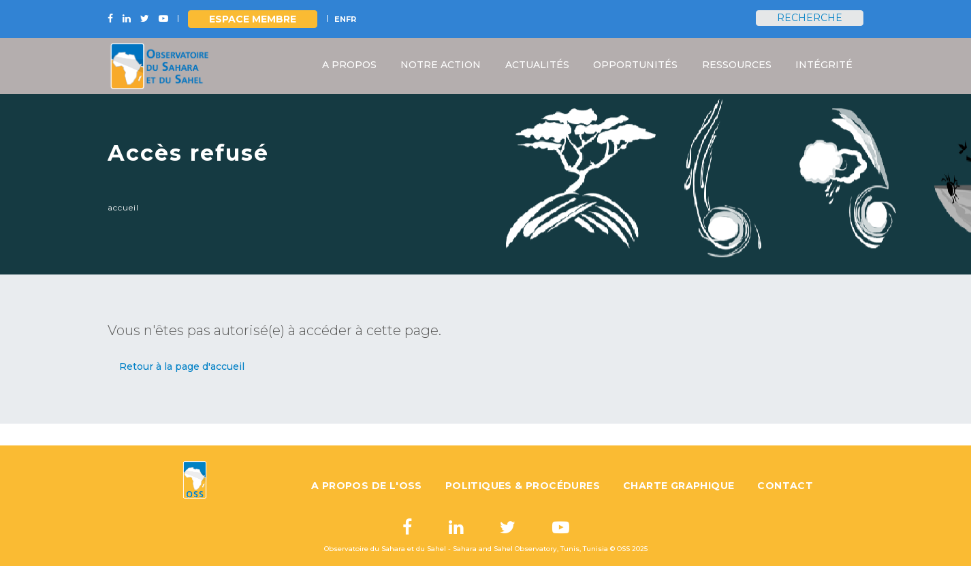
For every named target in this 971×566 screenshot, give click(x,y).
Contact (785, 485)
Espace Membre (252, 19)
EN (340, 19)
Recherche (809, 18)
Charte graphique (678, 485)
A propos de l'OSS (366, 485)
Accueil (123, 207)
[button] (182, 366)
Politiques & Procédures (522, 485)
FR (351, 19)
